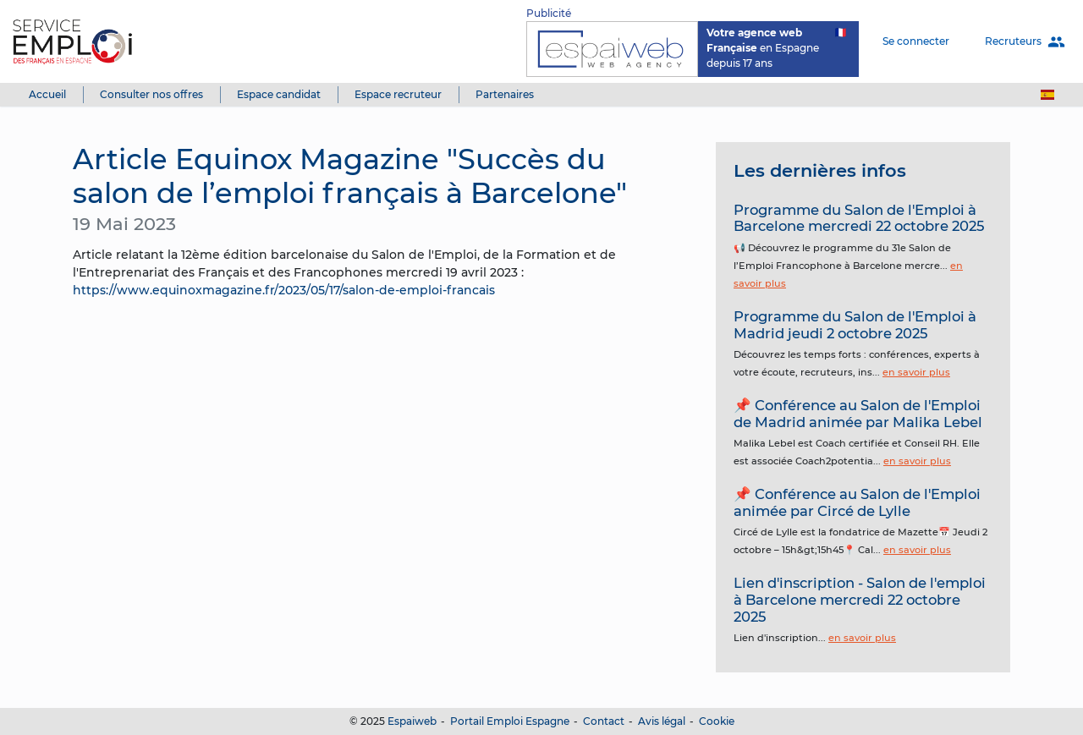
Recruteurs (1025, 42)
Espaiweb (412, 721)
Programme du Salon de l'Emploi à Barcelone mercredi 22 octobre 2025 (859, 218)
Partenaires (505, 94)
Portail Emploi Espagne (509, 721)
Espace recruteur (398, 94)
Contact (603, 721)
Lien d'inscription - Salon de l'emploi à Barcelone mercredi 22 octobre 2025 (860, 599)
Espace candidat (279, 94)
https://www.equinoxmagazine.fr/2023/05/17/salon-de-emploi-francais (284, 290)
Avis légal (661, 721)
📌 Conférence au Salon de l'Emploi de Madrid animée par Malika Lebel (858, 414)
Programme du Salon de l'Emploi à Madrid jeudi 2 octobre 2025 (855, 325)
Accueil (47, 94)
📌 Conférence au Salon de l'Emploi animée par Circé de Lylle (857, 502)
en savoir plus (916, 372)
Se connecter (915, 41)
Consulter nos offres (151, 94)
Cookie (716, 721)
